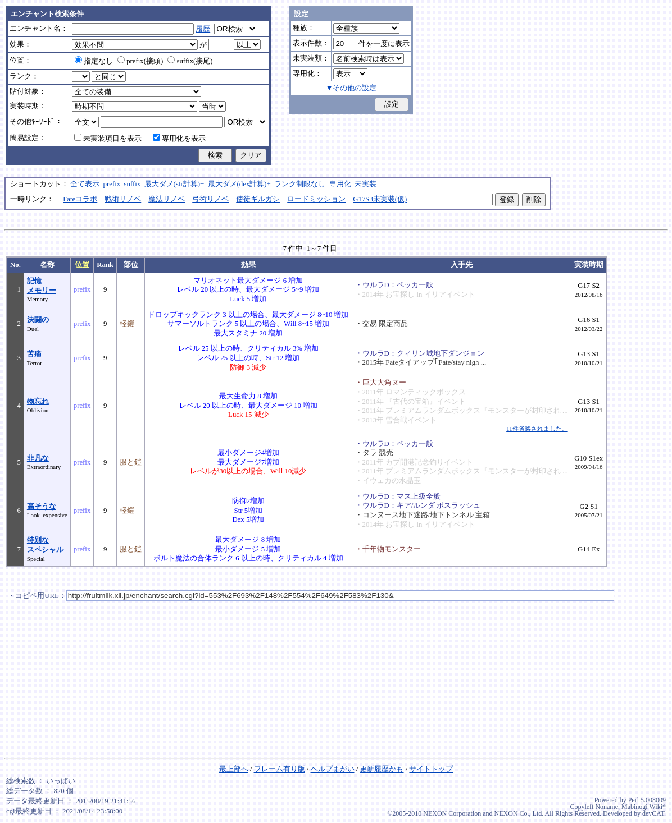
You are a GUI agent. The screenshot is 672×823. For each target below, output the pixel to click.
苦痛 (34, 354)
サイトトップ (431, 769)
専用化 (340, 184)
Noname (606, 807)
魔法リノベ (166, 199)
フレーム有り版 (279, 769)
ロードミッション (316, 199)
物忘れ (38, 402)
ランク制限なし (299, 184)
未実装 (365, 184)
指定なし (94, 61)
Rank (105, 265)
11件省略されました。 (536, 428)
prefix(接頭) (140, 61)
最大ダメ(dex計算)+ (239, 184)
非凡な (38, 458)
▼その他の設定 (351, 88)
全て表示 (84, 184)
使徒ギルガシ (258, 199)
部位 (131, 265)
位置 (82, 265)
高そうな (41, 507)
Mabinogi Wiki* (643, 807)
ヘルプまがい (333, 769)
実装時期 (588, 265)
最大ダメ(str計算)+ (174, 184)
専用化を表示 (179, 138)
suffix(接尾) (189, 61)
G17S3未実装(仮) (380, 199)
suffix (132, 184)
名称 (47, 265)
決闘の (38, 320)
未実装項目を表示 (108, 138)
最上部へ (233, 769)
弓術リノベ (210, 199)
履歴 (203, 29)
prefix (112, 184)
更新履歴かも (381, 769)
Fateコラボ (80, 199)
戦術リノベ (123, 199)
